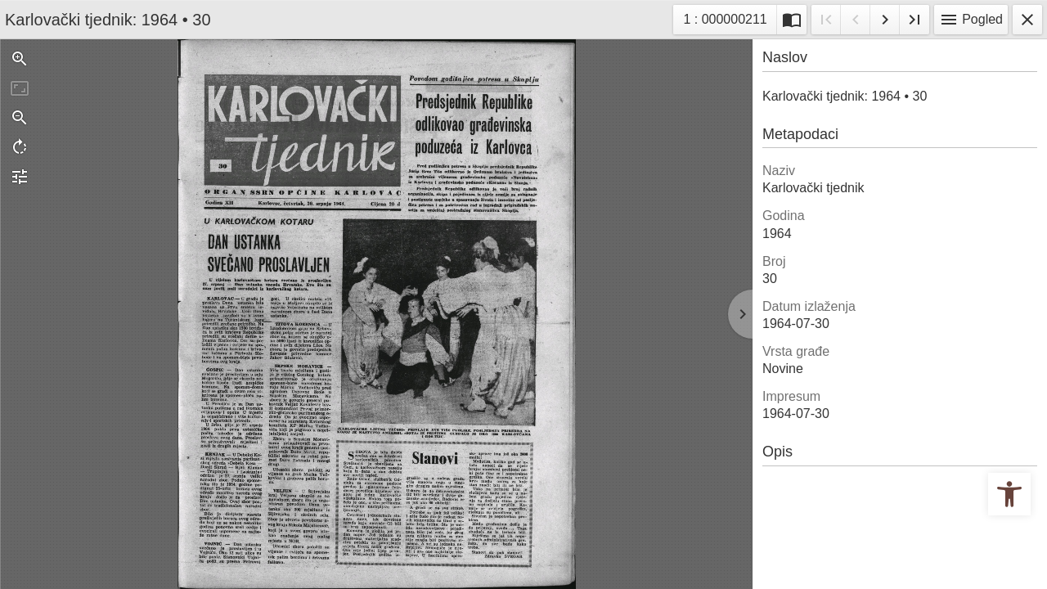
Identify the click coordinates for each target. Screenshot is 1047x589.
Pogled (971, 19)
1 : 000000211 (729, 17)
